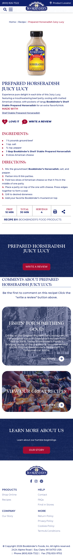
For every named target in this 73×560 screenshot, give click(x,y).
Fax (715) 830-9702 (51, 553)
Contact (42, 494)
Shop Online (9, 494)
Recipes (6, 499)
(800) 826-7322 (10, 3)
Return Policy (45, 516)
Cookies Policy (46, 526)
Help (41, 489)
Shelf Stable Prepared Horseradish (21, 113)
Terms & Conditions (49, 531)
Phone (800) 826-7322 (26, 553)
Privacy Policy (45, 521)
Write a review (36, 266)
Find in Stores (46, 504)
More (42, 510)
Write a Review (36, 121)
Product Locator (60, 3)
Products (9, 489)
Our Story (36, 449)
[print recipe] (55, 212)
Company (8, 510)
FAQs (41, 499)
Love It (10, 121)
